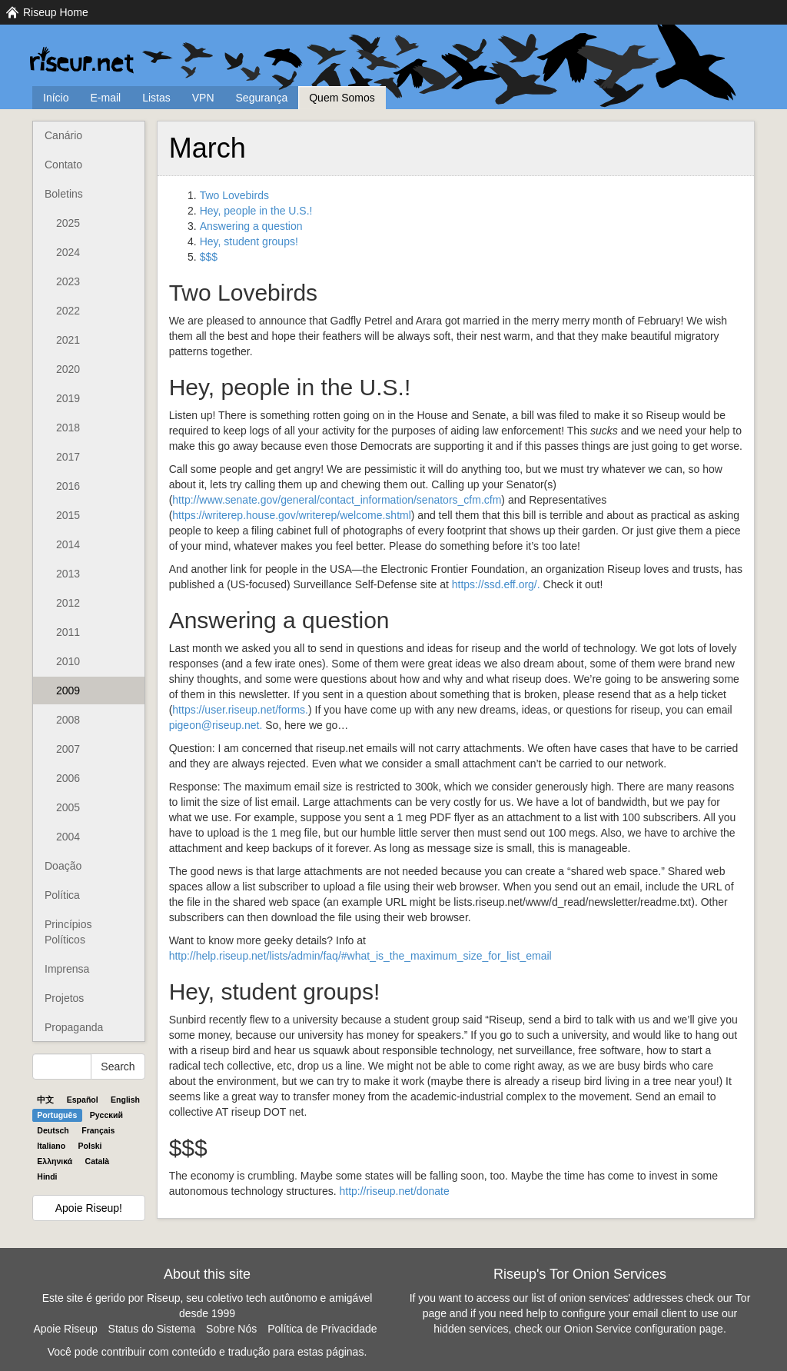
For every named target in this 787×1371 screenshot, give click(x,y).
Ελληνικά (54, 1161)
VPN (203, 98)
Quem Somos (342, 98)
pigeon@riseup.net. (216, 725)
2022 (68, 310)
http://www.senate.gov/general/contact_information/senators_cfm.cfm (336, 500)
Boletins (64, 194)
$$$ (209, 257)
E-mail (105, 98)
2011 (68, 632)
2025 (68, 223)
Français (98, 1130)
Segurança (262, 98)
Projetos (64, 998)
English (125, 1099)
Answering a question (251, 226)
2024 (68, 252)
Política (62, 895)
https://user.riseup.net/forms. (240, 710)
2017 (68, 457)
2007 (68, 749)
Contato (63, 164)
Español (82, 1099)
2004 (68, 836)
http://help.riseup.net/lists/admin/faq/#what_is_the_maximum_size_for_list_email (360, 956)
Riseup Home (55, 12)
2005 (68, 807)
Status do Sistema (152, 1329)
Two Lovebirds (234, 195)
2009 (68, 690)
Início (55, 98)
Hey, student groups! (249, 241)
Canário (63, 135)
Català (97, 1161)
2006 (68, 778)
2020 (68, 369)
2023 (68, 281)
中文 (45, 1099)
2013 (68, 573)
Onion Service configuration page (643, 1329)
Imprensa (67, 969)
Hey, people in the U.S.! (256, 211)
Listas (156, 98)
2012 (68, 603)
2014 (68, 544)
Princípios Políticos (68, 932)
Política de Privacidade (322, 1329)
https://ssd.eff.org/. (496, 584)
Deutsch (52, 1130)
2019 (68, 398)
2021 (68, 340)
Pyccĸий (106, 1115)
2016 (68, 486)
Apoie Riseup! (88, 1208)
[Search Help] (61, 1066)
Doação (63, 866)
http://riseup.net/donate (394, 1191)
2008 (68, 720)
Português (57, 1115)
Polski (90, 1145)
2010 (68, 661)
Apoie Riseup (65, 1329)
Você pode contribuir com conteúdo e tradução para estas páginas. (207, 1352)
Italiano (51, 1145)
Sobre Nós (231, 1329)
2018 (68, 427)
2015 (68, 515)
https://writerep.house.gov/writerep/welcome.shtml (291, 515)
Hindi (47, 1176)
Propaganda (74, 1027)
